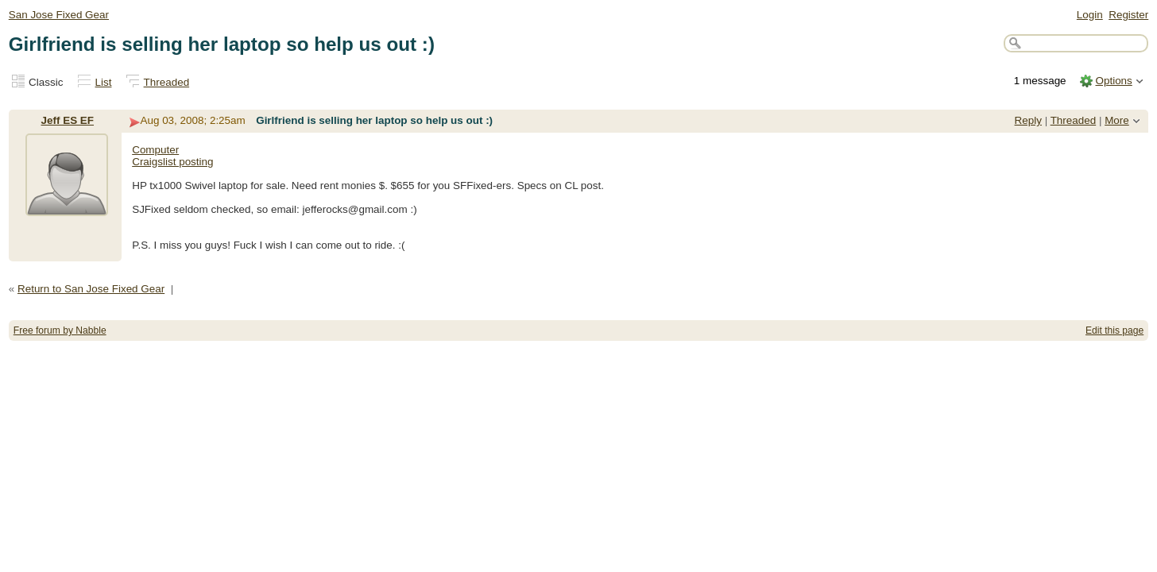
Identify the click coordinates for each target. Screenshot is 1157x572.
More (1117, 120)
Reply (1028, 120)
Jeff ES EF (67, 120)
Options (1113, 81)
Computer (155, 150)
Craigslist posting (172, 162)
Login (1090, 15)
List (103, 82)
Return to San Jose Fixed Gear (90, 289)
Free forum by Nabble (60, 330)
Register (1128, 15)
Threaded (167, 82)
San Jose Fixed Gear (59, 15)
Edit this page (1114, 330)
